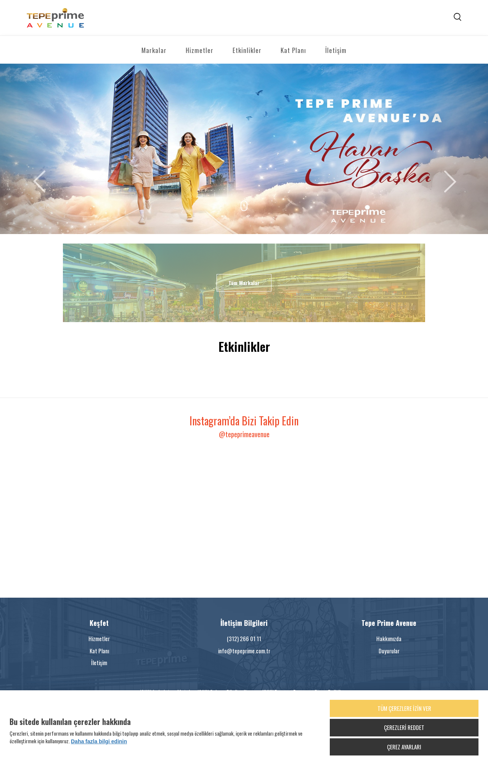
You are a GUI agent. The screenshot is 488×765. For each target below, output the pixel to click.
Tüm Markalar (244, 283)
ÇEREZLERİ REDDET (404, 727)
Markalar (154, 50)
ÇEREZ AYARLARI (404, 747)
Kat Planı (293, 50)
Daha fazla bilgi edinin (99, 741)
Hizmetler (200, 50)
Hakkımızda (388, 638)
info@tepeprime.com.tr (244, 650)
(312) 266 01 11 (244, 638)
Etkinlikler (247, 50)
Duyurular (389, 650)
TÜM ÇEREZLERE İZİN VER (404, 708)
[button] (36, 149)
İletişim (336, 50)
